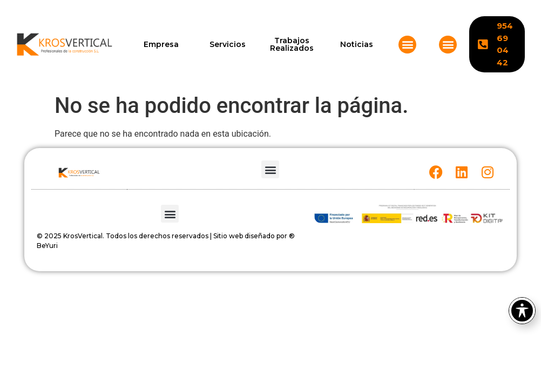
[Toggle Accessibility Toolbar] (522, 311)
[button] (407, 44)
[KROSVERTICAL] (64, 44)
